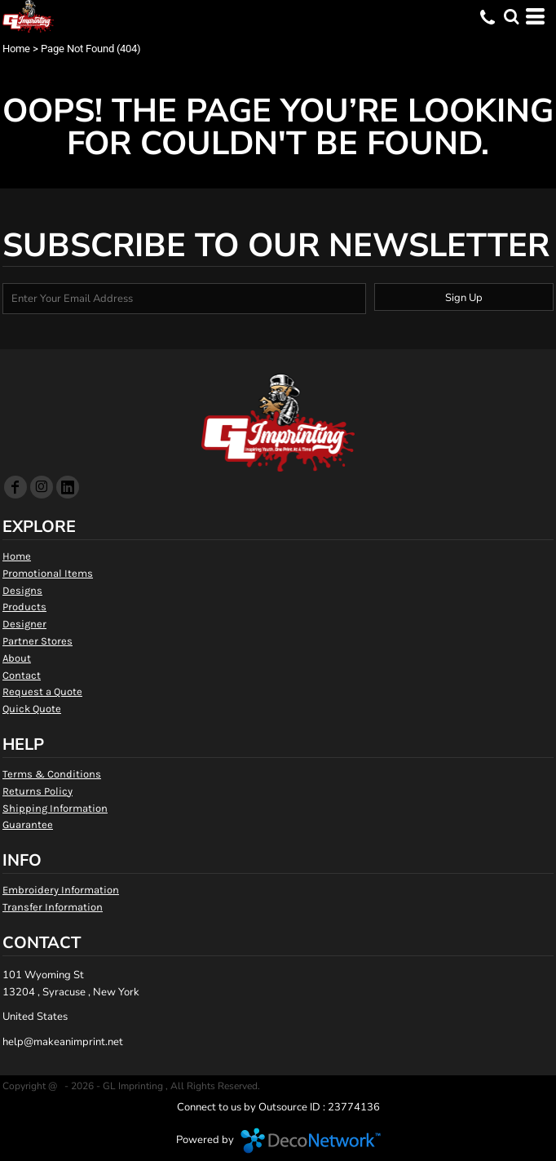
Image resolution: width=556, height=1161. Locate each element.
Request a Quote (42, 691)
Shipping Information (55, 808)
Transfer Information (52, 907)
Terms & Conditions (51, 774)
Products (24, 606)
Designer (24, 624)
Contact (21, 675)
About (16, 658)
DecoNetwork (310, 1140)
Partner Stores (37, 641)
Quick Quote (31, 708)
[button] (511, 16)
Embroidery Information (60, 890)
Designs (22, 590)
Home (16, 48)
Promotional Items (47, 573)
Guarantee (27, 824)
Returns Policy (37, 791)
